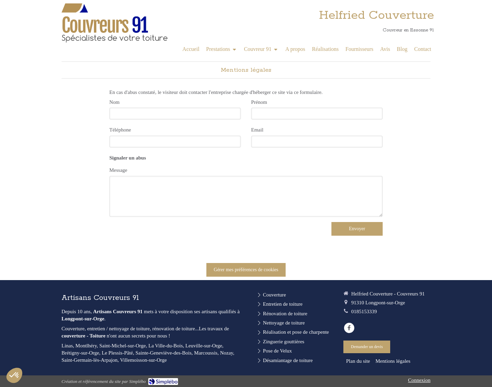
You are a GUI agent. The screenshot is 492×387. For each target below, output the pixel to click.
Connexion (419, 380)
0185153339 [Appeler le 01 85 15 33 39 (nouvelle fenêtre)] (364, 311)
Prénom (259, 102)
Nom (114, 102)
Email (257, 130)
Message (118, 170)
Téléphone (120, 130)
